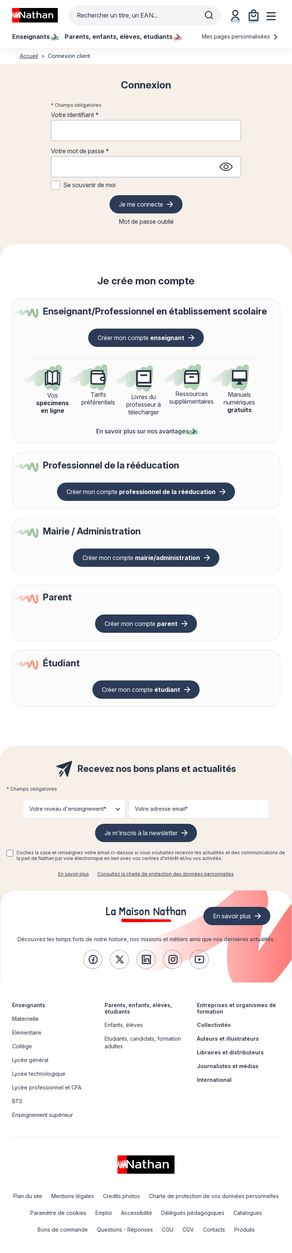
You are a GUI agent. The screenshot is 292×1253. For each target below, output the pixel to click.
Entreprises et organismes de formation (236, 1008)
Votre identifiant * (75, 115)
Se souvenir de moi (89, 185)
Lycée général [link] (30, 1060)
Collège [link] (22, 1046)
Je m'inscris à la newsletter (141, 833)
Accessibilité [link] (136, 1213)
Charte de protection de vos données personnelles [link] (214, 1196)
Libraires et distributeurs (230, 1052)
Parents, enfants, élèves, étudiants (138, 1008)
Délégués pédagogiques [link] (192, 1213)
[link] (92, 959)
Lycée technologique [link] (38, 1073)
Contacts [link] (214, 1229)
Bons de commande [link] (63, 1229)
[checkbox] (9, 853)
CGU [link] (167, 1229)
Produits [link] (244, 1229)
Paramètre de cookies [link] (58, 1213)
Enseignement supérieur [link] (42, 1115)
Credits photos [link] (121, 1196)
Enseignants (28, 1005)
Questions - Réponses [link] (125, 1229)
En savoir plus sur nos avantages (146, 431)
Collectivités (214, 1025)
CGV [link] (188, 1229)
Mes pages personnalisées (240, 36)
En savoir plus (73, 874)
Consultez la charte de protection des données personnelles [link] (165, 874)
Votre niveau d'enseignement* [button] (67, 808)
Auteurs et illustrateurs (228, 1038)
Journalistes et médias (228, 1066)
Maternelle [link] (25, 1019)
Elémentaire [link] (26, 1032)
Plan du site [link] (27, 1196)
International (214, 1080)
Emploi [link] (103, 1213)
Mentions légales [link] (72, 1196)
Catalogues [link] (247, 1213)
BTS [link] (17, 1101)
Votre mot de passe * (80, 151)
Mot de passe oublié (146, 221)
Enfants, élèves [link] (124, 1025)
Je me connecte (141, 204)
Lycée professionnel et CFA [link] (46, 1087)
